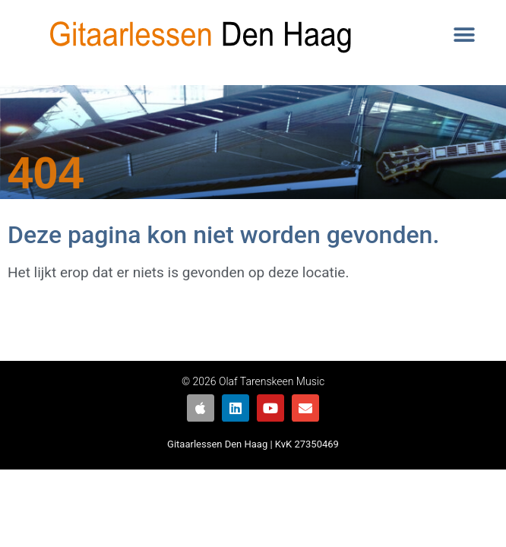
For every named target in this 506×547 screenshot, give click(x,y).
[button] (464, 35)
